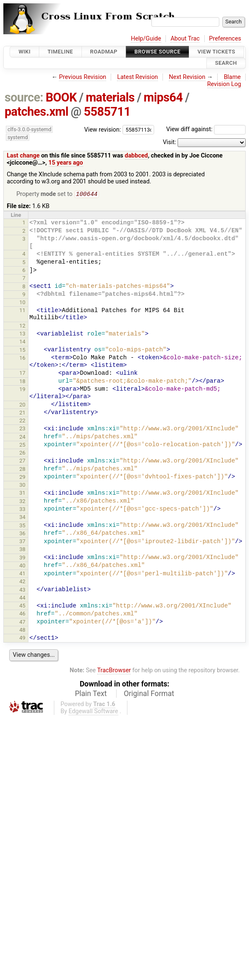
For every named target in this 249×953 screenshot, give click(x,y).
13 (22, 334)
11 (22, 311)
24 (22, 438)
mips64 (163, 97)
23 (22, 429)
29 (22, 478)
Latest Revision (137, 77)
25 (22, 445)
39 (22, 558)
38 (22, 550)
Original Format (149, 694)
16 (22, 359)
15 (22, 351)
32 (22, 502)
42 (22, 582)
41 (22, 574)
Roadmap (104, 51)
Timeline (60, 51)
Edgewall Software (93, 712)
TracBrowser (114, 671)
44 (22, 598)
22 (22, 421)
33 (22, 510)
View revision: (102, 129)
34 (22, 518)
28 (22, 470)
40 (22, 566)
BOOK (61, 97)
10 (22, 303)
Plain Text (91, 694)
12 (22, 326)
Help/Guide (146, 38)
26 (22, 453)
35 (22, 526)
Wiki (24, 51)
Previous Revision (82, 77)
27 (22, 461)
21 (22, 413)
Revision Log (224, 84)
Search (226, 63)
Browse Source (157, 51)
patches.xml (37, 111)
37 (22, 542)
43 (22, 590)
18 (22, 382)
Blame (232, 77)
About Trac (185, 38)
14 (22, 342)
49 (22, 638)
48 (22, 631)
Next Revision (187, 77)
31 (22, 493)
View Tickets (216, 51)
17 (22, 374)
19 (22, 390)
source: (24, 97)
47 (22, 623)
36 (22, 534)
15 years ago (65, 162)
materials (110, 97)
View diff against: (206, 129)
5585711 (107, 111)
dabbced (136, 155)
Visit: (169, 142)
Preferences (225, 38)
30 (22, 486)
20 (22, 405)
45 (22, 606)
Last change (23, 155)
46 (22, 614)
